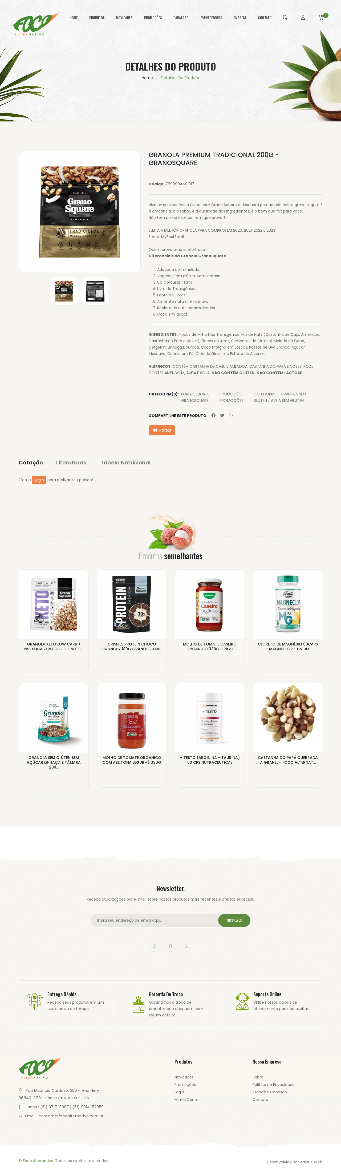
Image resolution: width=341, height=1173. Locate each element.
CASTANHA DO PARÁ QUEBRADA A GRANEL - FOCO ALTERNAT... (288, 760)
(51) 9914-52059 (88, 1106)
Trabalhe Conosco (270, 1091)
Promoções (185, 1084)
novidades (124, 17)
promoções (153, 17)
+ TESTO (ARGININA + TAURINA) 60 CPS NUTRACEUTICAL (210, 760)
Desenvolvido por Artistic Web (294, 1161)
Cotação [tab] (31, 462)
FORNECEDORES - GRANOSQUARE (197, 397)
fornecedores (211, 17)
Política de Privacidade (274, 1084)
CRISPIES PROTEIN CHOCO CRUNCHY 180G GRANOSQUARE (131, 646)
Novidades (184, 1077)
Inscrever (234, 920)
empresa (240, 17)
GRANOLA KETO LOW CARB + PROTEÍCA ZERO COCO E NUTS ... (54, 646)
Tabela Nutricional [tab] (126, 462)
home (74, 17)
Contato (260, 1099)
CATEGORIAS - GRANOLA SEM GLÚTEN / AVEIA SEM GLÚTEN (279, 397)
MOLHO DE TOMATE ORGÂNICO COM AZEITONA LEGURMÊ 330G (132, 760)
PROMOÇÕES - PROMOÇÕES (233, 397)
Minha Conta (186, 1099)
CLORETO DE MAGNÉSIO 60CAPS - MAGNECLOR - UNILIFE (288, 646)
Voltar (162, 430)
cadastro (181, 17)
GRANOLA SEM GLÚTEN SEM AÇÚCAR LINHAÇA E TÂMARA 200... (54, 762)
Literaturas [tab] (72, 462)
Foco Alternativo (38, 1161)
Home (147, 77)
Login (39, 480)
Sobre (258, 1077)
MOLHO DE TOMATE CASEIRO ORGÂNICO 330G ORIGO (210, 646)
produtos (97, 17)
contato (264, 17)
